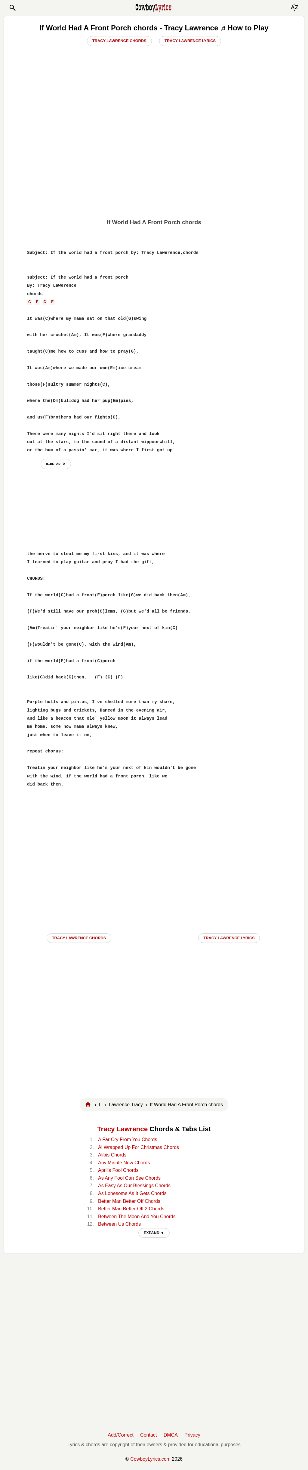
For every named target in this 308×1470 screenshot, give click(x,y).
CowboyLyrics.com (150, 1459)
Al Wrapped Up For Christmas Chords (138, 1147)
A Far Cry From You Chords (127, 1139)
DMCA (171, 1435)
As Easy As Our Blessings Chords (134, 1185)
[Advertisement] (154, 169)
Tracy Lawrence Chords (119, 41)
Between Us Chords (119, 1224)
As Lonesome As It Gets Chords (132, 1193)
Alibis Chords (112, 1154)
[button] (12, 7)
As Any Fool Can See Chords (129, 1178)
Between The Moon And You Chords (137, 1216)
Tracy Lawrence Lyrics (190, 41)
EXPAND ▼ (154, 1233)
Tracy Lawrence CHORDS (79, 938)
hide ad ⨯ (56, 464)
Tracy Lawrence (122, 1129)
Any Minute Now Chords (124, 1162)
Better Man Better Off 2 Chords (131, 1208)
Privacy (192, 1435)
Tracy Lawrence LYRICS (229, 938)
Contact (148, 1435)
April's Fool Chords (118, 1170)
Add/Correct (120, 1435)
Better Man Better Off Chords (129, 1201)
